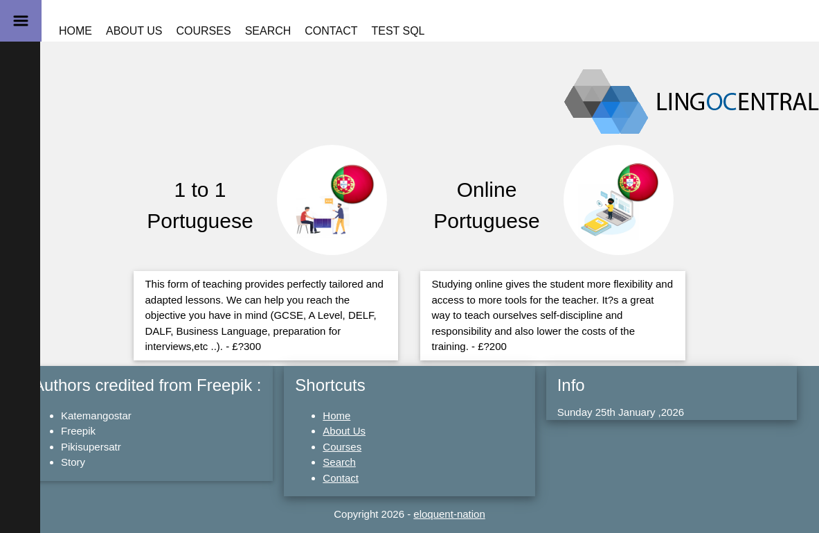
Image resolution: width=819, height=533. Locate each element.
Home (75, 31)
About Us (134, 31)
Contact (331, 31)
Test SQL (397, 31)
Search (268, 31)
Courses (204, 31)
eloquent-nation (449, 514)
